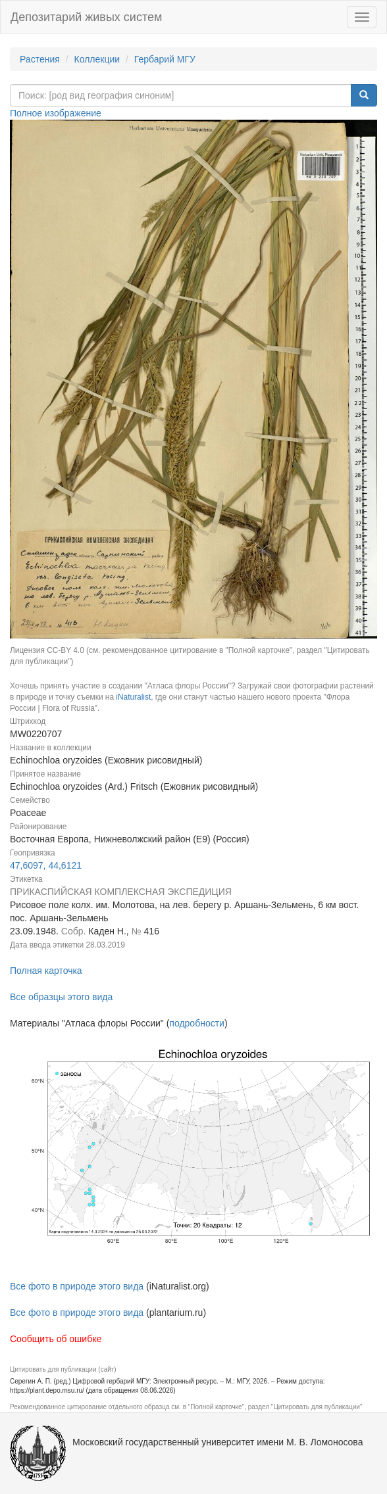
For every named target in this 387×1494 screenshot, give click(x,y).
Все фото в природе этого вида (76, 1286)
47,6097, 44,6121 (46, 865)
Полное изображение (55, 113)
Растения (40, 59)
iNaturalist (133, 697)
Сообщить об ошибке (55, 1339)
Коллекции (97, 59)
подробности (196, 1023)
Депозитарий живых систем (86, 17)
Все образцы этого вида (61, 997)
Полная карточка (46, 970)
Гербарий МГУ (164, 59)
